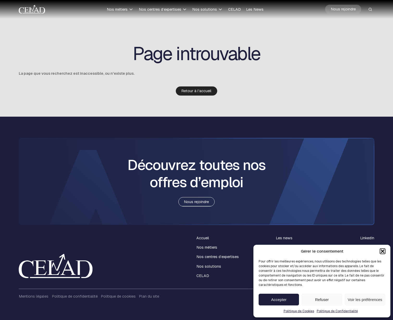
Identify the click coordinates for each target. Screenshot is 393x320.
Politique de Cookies (299, 311)
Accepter (278, 299)
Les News (255, 9)
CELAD (234, 9)
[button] (382, 251)
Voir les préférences (365, 299)
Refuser (322, 299)
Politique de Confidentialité (337, 311)
